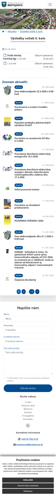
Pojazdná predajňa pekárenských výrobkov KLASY (32, 124)
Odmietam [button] (27, 491)
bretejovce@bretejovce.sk (30, 445)
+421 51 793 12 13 (29, 439)
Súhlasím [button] (28, 480)
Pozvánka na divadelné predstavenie (27, 206)
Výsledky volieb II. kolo (31, 31)
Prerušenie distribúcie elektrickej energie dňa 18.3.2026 (32, 155)
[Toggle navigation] (50, 4)
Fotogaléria (28, 416)
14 (31, 291)
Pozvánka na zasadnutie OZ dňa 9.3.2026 (32, 139)
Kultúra (28, 412)
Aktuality (12, 31)
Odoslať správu (28, 388)
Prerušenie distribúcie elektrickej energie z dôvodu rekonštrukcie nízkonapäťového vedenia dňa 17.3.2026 (32, 173)
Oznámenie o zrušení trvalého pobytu (30, 108)
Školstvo (28, 409)
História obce (28, 406)
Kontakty (28, 419)
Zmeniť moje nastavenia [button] (28, 486)
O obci (28, 402)
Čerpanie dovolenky (25, 279)
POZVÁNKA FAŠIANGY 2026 (28, 220)
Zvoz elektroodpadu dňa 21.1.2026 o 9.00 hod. (33, 237)
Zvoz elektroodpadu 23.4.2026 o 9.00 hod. (33, 92)
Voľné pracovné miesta (26, 189)
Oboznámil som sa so (28, 379)
